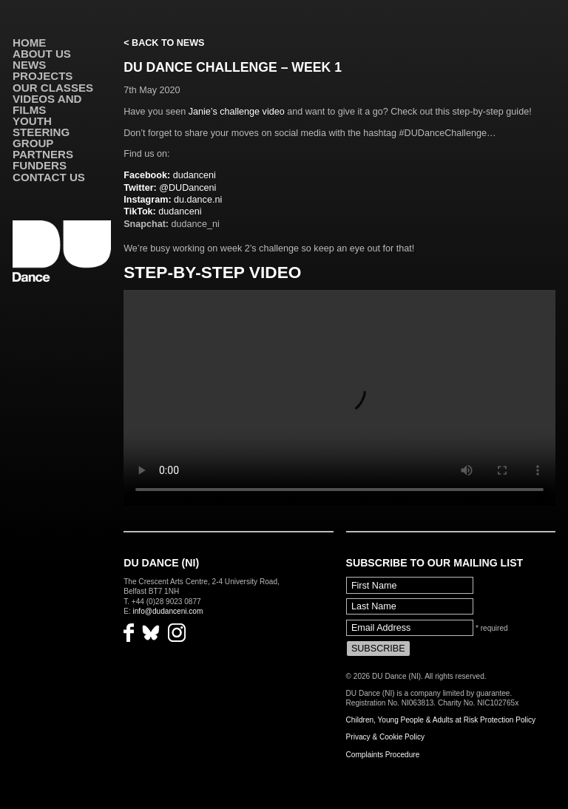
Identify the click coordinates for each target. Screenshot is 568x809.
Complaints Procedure (383, 755)
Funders (40, 165)
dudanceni (170, 175)
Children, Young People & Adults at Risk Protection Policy (441, 720)
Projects (42, 76)
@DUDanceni (170, 188)
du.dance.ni (173, 199)
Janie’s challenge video (237, 111)
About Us (42, 53)
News (29, 64)
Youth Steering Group (41, 132)
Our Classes (53, 87)
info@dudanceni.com (168, 611)
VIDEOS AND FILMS (47, 104)
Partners (43, 154)
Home (29, 42)
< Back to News (164, 43)
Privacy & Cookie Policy (385, 737)
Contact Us (49, 177)
